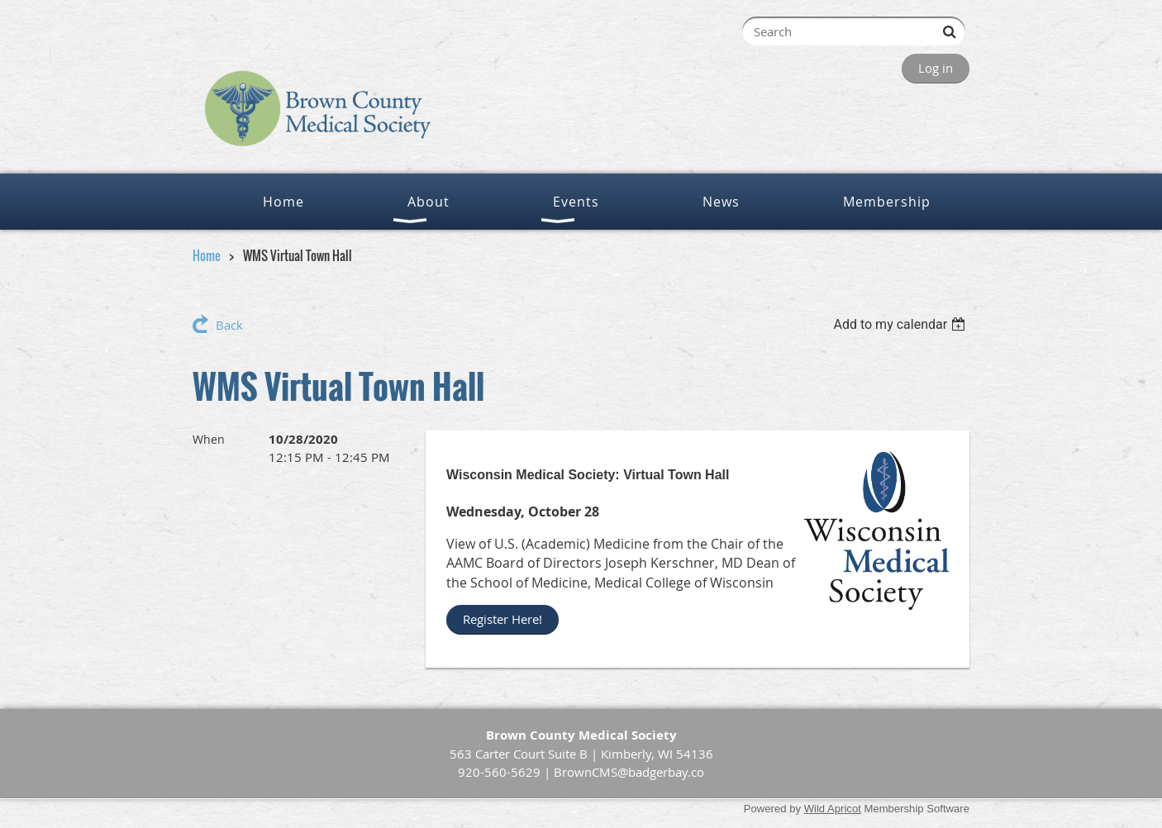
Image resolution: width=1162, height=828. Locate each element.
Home (207, 255)
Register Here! (502, 619)
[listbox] (901, 324)
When (209, 439)
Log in (935, 67)
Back (229, 324)
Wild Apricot (832, 808)
